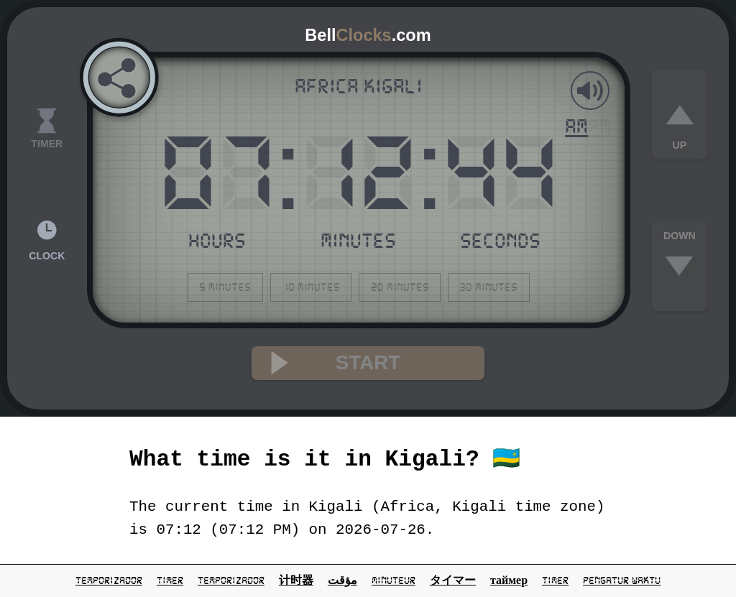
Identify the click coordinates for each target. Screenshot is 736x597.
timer (170, 580)
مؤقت (342, 580)
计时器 (296, 580)
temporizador (108, 580)
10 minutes (311, 287)
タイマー (453, 580)
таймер (509, 580)
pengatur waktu (622, 580)
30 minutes (488, 287)
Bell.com (368, 35)
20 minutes (400, 287)
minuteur (393, 580)
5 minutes (225, 287)
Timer (555, 580)
